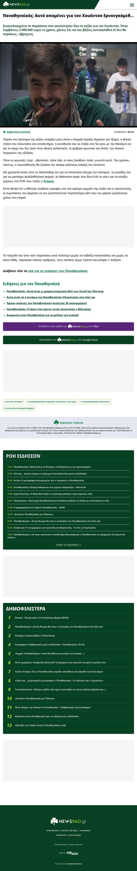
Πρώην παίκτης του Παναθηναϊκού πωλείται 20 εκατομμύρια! (47, 303)
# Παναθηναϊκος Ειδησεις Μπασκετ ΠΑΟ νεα (51, 402)
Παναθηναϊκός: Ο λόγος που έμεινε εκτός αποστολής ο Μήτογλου (49, 309)
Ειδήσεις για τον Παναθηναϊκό (31, 283)
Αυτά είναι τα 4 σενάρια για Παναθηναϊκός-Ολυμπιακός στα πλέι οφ (51, 297)
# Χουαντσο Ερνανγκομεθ (19, 408)
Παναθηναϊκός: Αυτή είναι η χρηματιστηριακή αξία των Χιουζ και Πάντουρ (55, 291)
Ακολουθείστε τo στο (68, 340)
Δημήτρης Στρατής (71, 422)
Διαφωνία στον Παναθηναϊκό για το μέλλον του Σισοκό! (43, 315)
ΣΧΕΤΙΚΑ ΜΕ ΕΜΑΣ (69, 831)
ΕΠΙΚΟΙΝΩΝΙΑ (53, 831)
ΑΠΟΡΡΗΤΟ (61, 835)
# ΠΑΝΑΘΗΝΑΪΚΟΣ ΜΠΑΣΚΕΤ (95, 402)
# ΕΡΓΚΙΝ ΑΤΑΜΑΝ (13, 402)
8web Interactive (75, 864)
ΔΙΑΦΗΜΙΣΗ (85, 831)
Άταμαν (48, 181)
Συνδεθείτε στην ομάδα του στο (68, 326)
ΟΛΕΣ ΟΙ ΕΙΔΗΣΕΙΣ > (68, 545)
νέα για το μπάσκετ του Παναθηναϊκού (57, 271)
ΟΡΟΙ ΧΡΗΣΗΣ (75, 835)
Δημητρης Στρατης (18, 132)
